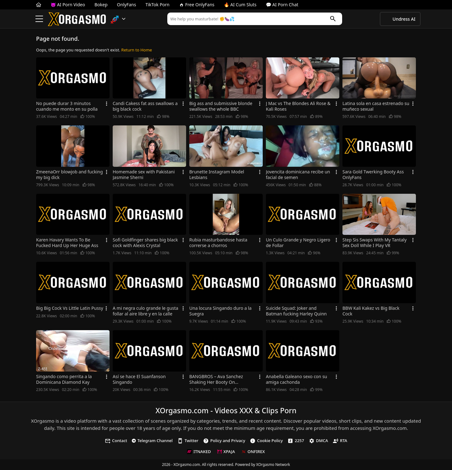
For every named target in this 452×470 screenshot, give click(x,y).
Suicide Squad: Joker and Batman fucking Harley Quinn (296, 311)
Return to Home (136, 50)
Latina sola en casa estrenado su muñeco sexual (375, 106)
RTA (340, 441)
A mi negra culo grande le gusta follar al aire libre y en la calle (145, 311)
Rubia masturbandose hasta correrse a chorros (218, 242)
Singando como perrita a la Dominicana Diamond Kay (64, 379)
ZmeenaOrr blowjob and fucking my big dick (69, 174)
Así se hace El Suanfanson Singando (139, 379)
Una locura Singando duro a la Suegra (220, 311)
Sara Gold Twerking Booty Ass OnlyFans (373, 174)
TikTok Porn (157, 5)
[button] (118, 19)
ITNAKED (199, 451)
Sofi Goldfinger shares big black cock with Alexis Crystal (145, 242)
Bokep (101, 5)
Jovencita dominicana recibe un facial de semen (298, 174)
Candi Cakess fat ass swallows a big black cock (145, 106)
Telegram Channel (152, 440)
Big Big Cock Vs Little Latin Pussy (69, 308)
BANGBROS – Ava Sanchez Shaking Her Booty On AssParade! (216, 379)
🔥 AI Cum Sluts (240, 5)
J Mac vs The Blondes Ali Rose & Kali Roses (298, 106)
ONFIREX (253, 451)
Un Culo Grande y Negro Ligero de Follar (298, 242)
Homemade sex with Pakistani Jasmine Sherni (144, 174)
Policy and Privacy (224, 441)
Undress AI (404, 19)
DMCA (318, 441)
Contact (116, 441)
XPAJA (226, 451)
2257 (296, 441)
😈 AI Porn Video (68, 5)
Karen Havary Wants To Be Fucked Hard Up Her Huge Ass (67, 242)
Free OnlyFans (196, 5)
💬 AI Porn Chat (282, 5)
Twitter (187, 441)
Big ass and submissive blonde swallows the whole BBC (220, 106)
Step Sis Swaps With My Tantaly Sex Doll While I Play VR (374, 242)
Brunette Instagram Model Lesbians (216, 174)
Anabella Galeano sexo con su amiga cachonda (296, 379)
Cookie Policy (266, 441)
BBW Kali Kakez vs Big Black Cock (370, 311)
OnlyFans (126, 5)
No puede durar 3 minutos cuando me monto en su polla (67, 106)
